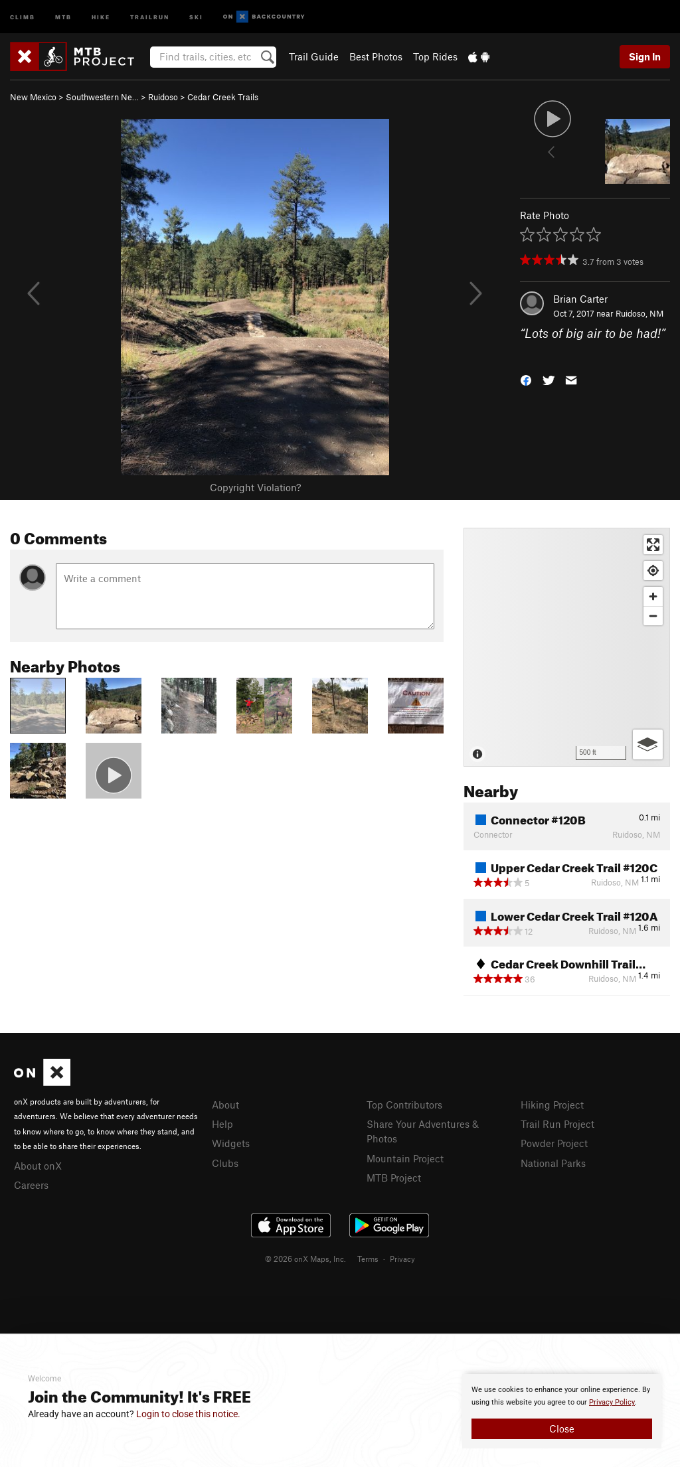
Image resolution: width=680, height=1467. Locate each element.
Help (222, 1124)
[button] (526, 378)
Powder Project (554, 1143)
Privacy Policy (612, 1402)
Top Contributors (404, 1105)
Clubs (225, 1163)
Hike (101, 16)
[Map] (566, 647)
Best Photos (375, 56)
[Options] (648, 744)
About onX (38, 1166)
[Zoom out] (653, 615)
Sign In (645, 56)
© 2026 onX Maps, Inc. (305, 1258)
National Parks (553, 1163)
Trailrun (149, 16)
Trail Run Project (557, 1124)
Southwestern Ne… (102, 97)
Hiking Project (552, 1105)
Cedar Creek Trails (222, 97)
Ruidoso (163, 97)
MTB (63, 16)
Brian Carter (580, 299)
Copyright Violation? (255, 487)
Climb (22, 16)
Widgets (231, 1143)
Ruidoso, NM (639, 313)
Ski (196, 16)
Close (561, 1428)
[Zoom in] (653, 596)
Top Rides (435, 56)
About (225, 1105)
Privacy (402, 1258)
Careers (31, 1185)
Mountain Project (405, 1158)
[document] (561, 1411)
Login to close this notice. (188, 1414)
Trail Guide (314, 56)
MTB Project (394, 1178)
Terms (368, 1258)
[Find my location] (653, 570)
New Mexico (33, 97)
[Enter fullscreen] (653, 544)
